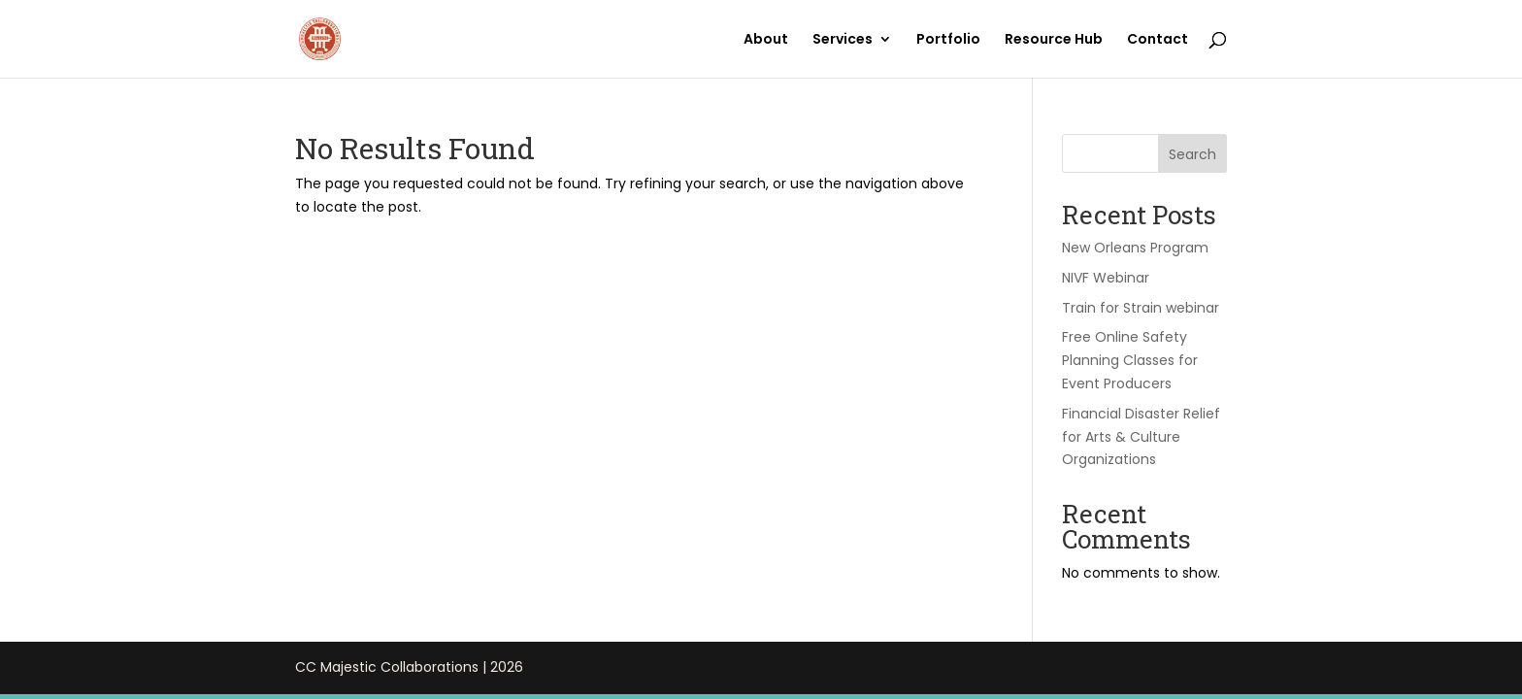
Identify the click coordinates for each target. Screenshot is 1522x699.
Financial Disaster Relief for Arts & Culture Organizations (1141, 437)
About (766, 40)
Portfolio (948, 40)
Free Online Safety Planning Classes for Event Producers (1130, 360)
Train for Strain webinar (1140, 307)
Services (842, 40)
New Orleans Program (1135, 247)
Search (1192, 154)
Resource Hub (1054, 40)
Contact (1157, 40)
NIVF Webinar (1105, 277)
